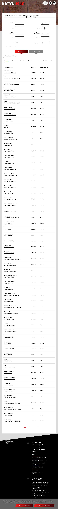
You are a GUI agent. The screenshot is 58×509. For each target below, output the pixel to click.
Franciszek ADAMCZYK (10, 201)
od (41, 29)
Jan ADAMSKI (7, 345)
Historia (34, 444)
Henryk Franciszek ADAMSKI (11, 315)
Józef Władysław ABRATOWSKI (12, 105)
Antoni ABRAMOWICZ (9, 99)
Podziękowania (36, 472)
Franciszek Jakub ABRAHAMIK (12, 80)
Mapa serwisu (36, 456)
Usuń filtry (34, 53)
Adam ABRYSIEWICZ (9, 111)
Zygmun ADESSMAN (9, 387)
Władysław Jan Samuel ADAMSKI (12, 309)
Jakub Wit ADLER (8, 393)
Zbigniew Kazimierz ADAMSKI (11, 297)
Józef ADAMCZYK (9, 153)
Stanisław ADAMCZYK (10, 171)
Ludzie (39, 444)
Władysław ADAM (8, 135)
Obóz (13, 39)
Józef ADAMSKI (8, 356)
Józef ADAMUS (8, 375)
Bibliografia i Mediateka (38, 451)
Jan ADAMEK (7, 231)
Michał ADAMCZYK (9, 147)
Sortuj (12, 44)
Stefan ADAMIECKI (9, 255)
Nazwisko (12, 29)
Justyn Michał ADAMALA (10, 141)
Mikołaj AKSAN (8, 417)
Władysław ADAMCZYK (10, 183)
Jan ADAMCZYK (8, 225)
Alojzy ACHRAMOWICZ (10, 117)
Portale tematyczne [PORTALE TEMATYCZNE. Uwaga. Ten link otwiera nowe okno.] (37, 469)
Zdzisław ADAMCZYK (9, 207)
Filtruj (20, 53)
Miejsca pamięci (36, 449)
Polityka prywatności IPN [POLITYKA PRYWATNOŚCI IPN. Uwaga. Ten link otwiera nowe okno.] (39, 459)
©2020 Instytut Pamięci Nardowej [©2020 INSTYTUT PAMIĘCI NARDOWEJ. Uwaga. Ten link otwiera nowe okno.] (38, 475)
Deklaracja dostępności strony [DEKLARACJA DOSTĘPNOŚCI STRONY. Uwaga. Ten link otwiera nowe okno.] (39, 465)
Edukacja (34, 453)
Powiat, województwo (36, 35)
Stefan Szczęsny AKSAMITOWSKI (12, 411)
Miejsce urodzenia (12, 35)
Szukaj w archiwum (11, 48)
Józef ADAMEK (8, 237)
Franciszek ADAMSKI (9, 321)
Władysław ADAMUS (9, 381)
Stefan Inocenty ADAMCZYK (11, 219)
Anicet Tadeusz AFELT (10, 399)
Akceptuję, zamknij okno (24, 505)
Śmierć (38, 39)
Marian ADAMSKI (8, 285)
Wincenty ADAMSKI (9, 339)
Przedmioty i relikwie (37, 446)
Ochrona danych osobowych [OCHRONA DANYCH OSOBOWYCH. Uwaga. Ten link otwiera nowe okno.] (40, 462)
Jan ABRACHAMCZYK (9, 74)
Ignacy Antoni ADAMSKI (10, 333)
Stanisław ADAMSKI (9, 369)
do (45, 29)
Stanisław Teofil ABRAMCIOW (11, 86)
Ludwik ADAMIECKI (9, 249)
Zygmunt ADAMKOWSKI (10, 267)
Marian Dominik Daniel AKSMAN (12, 423)
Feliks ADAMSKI (8, 363)
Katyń (13, 4)
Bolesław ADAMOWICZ (10, 273)
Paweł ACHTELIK (8, 123)
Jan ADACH (7, 129)
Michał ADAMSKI (8, 291)
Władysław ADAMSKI (9, 303)
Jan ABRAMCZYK (8, 93)
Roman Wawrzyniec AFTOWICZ (12, 405)
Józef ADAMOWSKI (9, 279)
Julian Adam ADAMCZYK (10, 177)
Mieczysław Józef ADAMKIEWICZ (12, 261)
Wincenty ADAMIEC (9, 243)
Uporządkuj (37, 44)
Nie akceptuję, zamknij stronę (44, 505)
